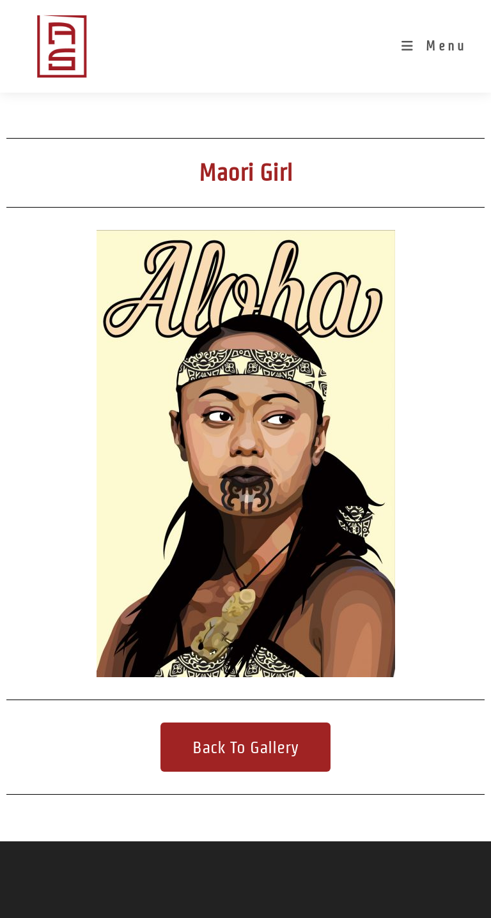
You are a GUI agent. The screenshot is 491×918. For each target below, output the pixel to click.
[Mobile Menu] (434, 46)
